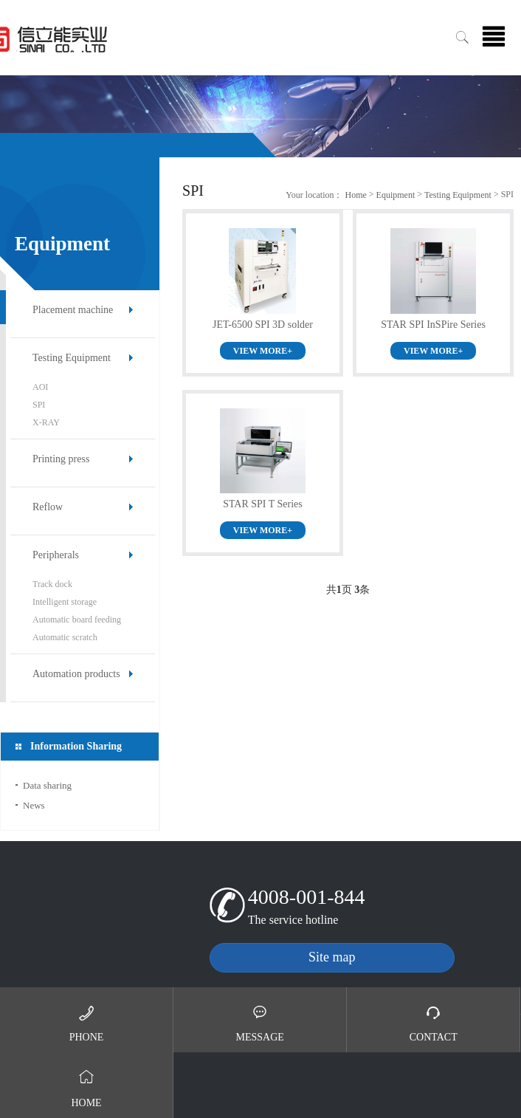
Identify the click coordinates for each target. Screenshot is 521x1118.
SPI (38, 404)
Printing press (60, 458)
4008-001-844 (306, 896)
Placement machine (72, 309)
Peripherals (55, 554)
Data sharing (47, 785)
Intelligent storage (64, 602)
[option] (260, 116)
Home (355, 195)
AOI (40, 387)
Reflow (47, 506)
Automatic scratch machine (64, 639)
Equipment (395, 195)
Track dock (52, 584)
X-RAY (46, 422)
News (34, 805)
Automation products (76, 673)
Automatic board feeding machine (76, 621)
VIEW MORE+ (262, 351)
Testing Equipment (71, 357)
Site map (332, 957)
